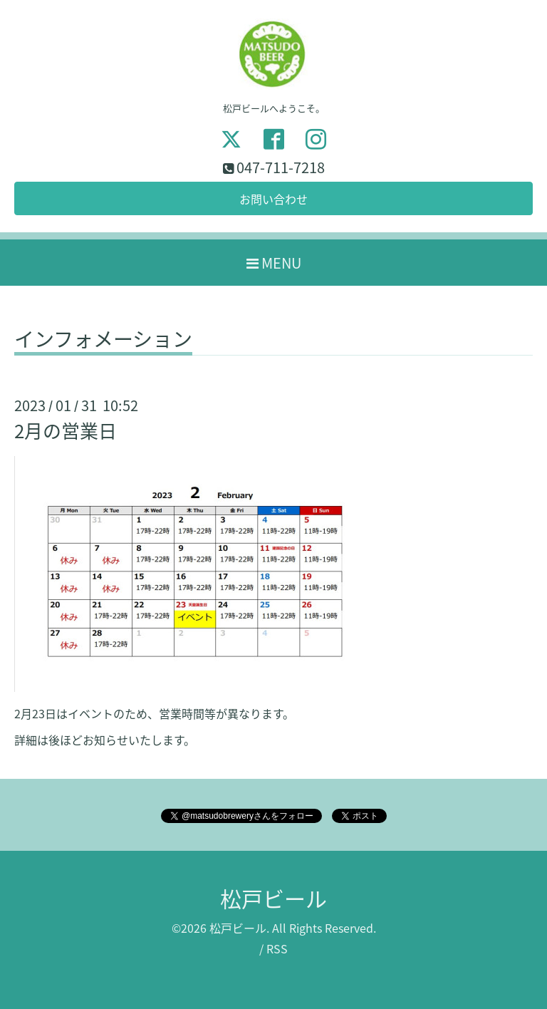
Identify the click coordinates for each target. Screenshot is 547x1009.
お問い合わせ (273, 198)
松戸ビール (273, 898)
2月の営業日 (65, 430)
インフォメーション (103, 341)
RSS (277, 948)
